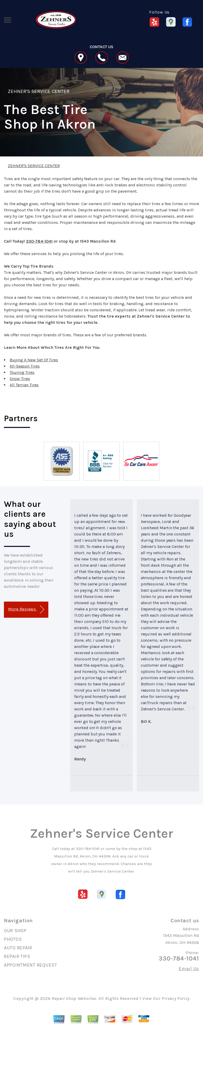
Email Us (189, 968)
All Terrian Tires (24, 384)
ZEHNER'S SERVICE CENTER (38, 91)
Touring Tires (22, 372)
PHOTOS (13, 939)
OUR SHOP (15, 930)
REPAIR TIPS (17, 956)
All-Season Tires (25, 366)
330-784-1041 (39, 241)
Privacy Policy (176, 998)
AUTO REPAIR (18, 948)
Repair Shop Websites (74, 998)
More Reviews (26, 609)
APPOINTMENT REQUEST (30, 965)
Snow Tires (20, 378)
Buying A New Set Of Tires (34, 359)
